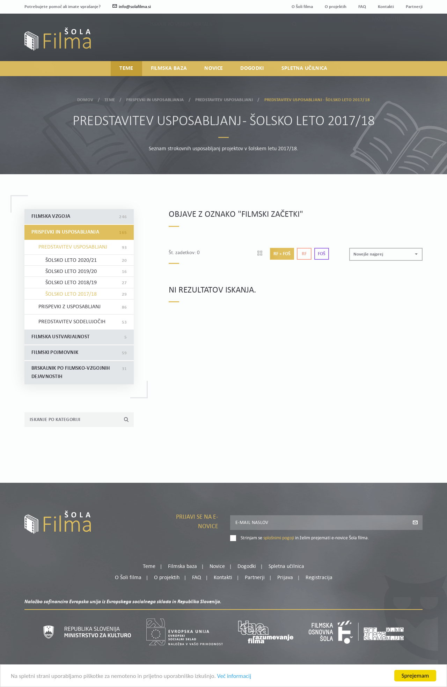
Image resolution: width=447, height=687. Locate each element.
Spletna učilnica (304, 68)
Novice (213, 68)
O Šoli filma (302, 7)
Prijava (379, 42)
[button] (386, 254)
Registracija (411, 42)
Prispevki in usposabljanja (155, 98)
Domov (85, 98)
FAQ (362, 7)
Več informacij (234, 677)
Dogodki (252, 68)
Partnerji (414, 7)
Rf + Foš (282, 254)
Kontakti (386, 7)
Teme (126, 68)
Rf (304, 254)
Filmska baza (169, 68)
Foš (321, 254)
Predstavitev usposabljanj (224, 98)
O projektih (335, 7)
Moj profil (386, 34)
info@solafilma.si (131, 7)
